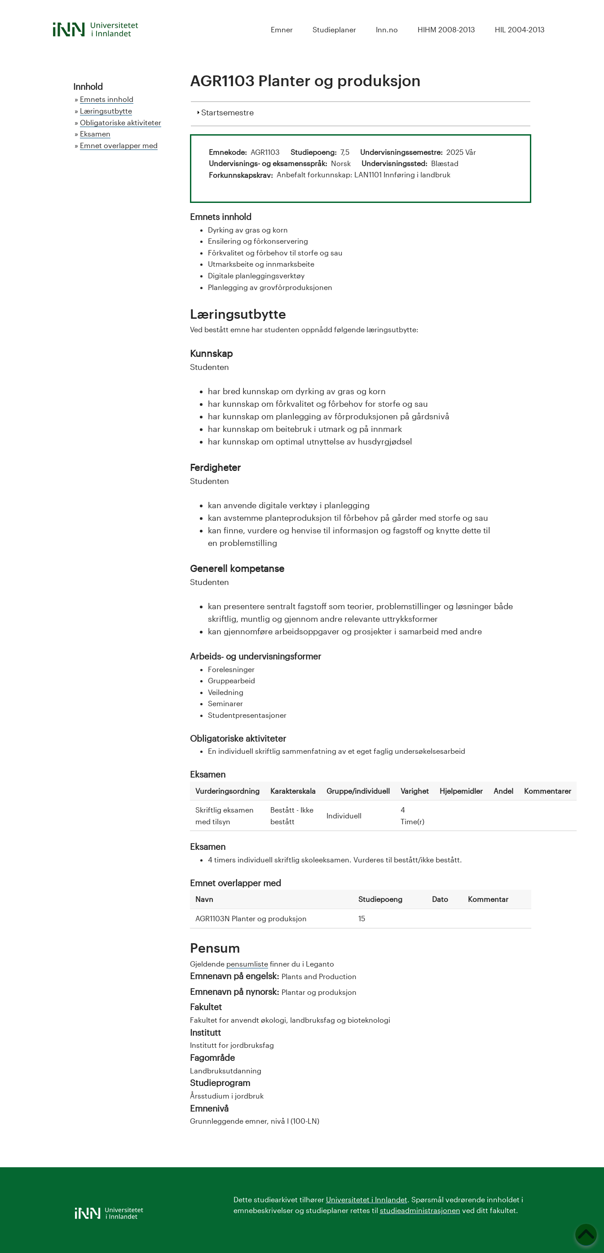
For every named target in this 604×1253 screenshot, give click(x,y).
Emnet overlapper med (119, 145)
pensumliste (247, 963)
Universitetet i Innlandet (366, 1199)
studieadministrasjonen (420, 1210)
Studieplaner (334, 29)
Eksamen (95, 133)
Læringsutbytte (106, 110)
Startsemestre (227, 111)
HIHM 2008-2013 (446, 29)
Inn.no (387, 29)
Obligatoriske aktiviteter (120, 122)
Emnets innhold (106, 99)
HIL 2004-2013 (520, 29)
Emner (282, 29)
